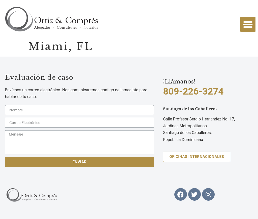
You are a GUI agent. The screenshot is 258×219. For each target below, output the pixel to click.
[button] (247, 24)
